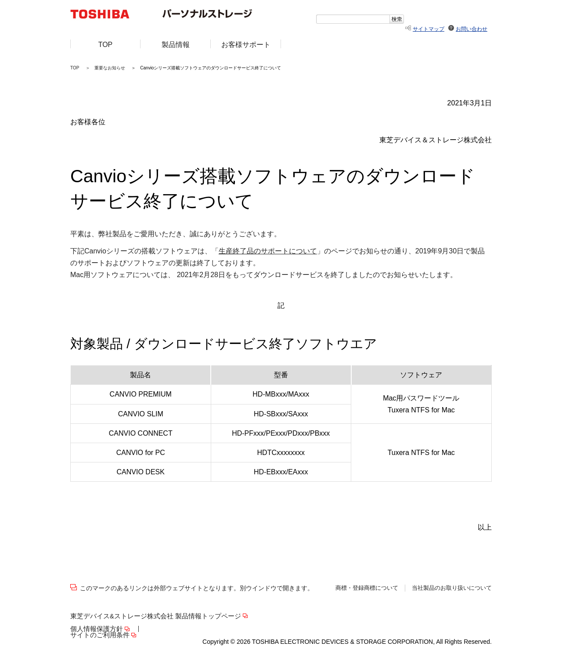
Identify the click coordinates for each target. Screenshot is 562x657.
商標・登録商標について (366, 588)
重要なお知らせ (109, 67)
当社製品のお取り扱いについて (452, 588)
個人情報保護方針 (96, 629)
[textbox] (352, 19)
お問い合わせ (471, 29)
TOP (74, 67)
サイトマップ (428, 29)
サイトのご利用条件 (100, 635)
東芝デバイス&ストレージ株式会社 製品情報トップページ (155, 616)
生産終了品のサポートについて (268, 251)
